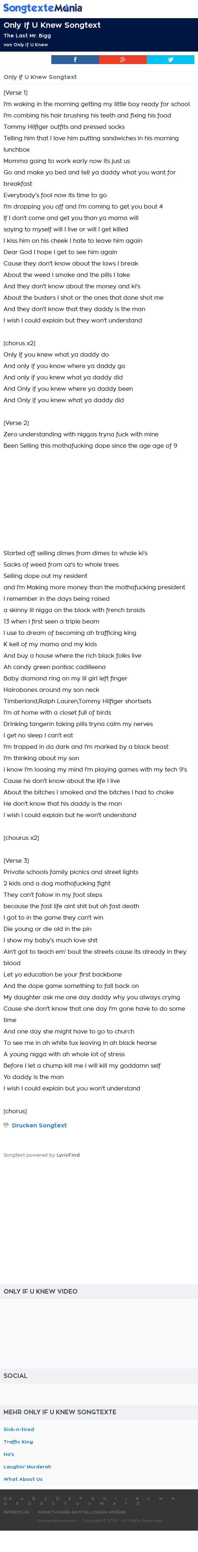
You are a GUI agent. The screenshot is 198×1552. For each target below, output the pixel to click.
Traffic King (18, 1442)
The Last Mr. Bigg (27, 35)
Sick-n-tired (19, 1429)
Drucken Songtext (39, 1126)
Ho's (9, 1454)
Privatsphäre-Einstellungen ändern (82, 1512)
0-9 (8, 1499)
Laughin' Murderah (27, 1466)
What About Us (23, 1479)
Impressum (16, 1512)
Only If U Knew (31, 45)
